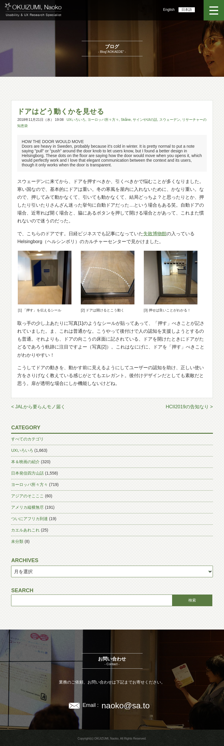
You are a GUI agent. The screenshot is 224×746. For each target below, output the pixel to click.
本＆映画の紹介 (25, 461)
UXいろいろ (75, 120)
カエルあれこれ (25, 530)
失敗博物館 (155, 233)
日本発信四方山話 (27, 473)
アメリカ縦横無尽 (27, 507)
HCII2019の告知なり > (189, 406)
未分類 (17, 541)
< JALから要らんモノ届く (38, 406)
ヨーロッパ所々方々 (103, 120)
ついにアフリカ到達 (29, 518)
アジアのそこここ (27, 496)
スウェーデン (169, 120)
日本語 (186, 10)
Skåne (126, 120)
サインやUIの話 (145, 120)
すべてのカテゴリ (27, 439)
